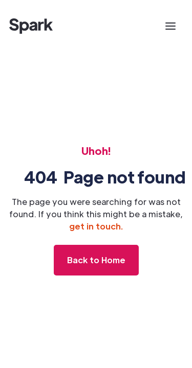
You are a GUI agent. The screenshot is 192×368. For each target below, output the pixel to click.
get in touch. (96, 226)
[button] (170, 26)
